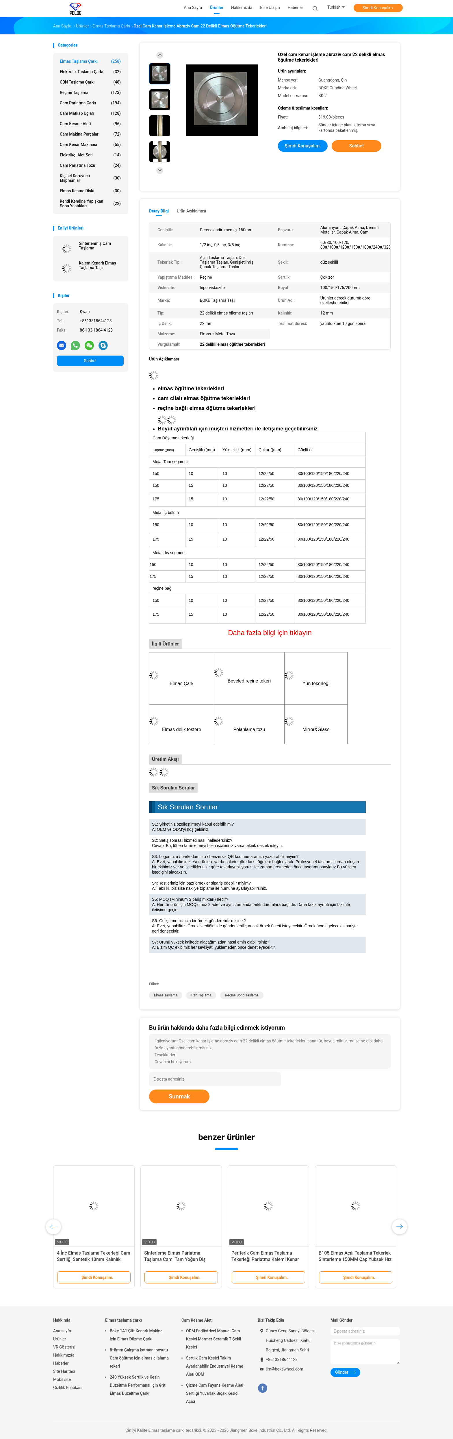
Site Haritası (64, 1371)
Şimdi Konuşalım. (378, 7)
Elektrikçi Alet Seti (90, 155)
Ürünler (59, 1339)
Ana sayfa (62, 1331)
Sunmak (179, 1096)
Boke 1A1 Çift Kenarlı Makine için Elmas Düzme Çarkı (136, 1335)
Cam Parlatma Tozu (90, 165)
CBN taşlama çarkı (90, 82)
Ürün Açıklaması (191, 211)
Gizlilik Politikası (67, 1387)
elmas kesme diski (90, 191)
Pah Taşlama (201, 995)
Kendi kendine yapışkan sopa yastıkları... (90, 203)
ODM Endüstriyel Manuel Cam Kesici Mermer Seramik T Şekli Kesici (213, 1339)
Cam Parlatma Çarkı (90, 103)
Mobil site (62, 1379)
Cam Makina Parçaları (90, 134)
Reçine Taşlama (90, 92)
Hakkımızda (63, 1355)
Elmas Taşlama (165, 995)
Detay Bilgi (159, 211)
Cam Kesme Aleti (90, 124)
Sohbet (90, 360)
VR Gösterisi (64, 1347)
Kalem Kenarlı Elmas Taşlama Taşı (97, 265)
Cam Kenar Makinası (90, 144)
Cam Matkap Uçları (90, 113)
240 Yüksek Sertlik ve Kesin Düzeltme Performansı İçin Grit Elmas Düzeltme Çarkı (138, 1385)
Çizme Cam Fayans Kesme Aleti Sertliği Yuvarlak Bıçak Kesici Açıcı (214, 1393)
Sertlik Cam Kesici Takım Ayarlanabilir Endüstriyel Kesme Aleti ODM (214, 1366)
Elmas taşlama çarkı (90, 61)
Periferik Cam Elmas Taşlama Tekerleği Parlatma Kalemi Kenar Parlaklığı (265, 1259)
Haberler (60, 1363)
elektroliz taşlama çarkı (90, 72)
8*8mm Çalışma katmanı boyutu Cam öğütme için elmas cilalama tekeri (139, 1358)
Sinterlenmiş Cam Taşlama (95, 245)
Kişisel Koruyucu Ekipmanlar (90, 178)
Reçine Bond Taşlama (242, 995)
